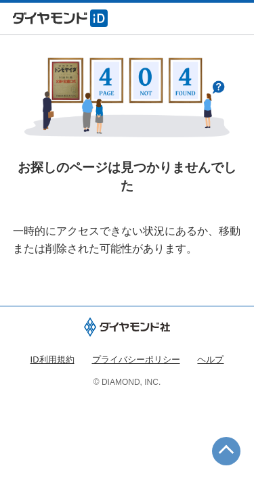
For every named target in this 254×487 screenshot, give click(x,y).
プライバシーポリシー (136, 359)
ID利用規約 (52, 359)
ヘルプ (210, 359)
